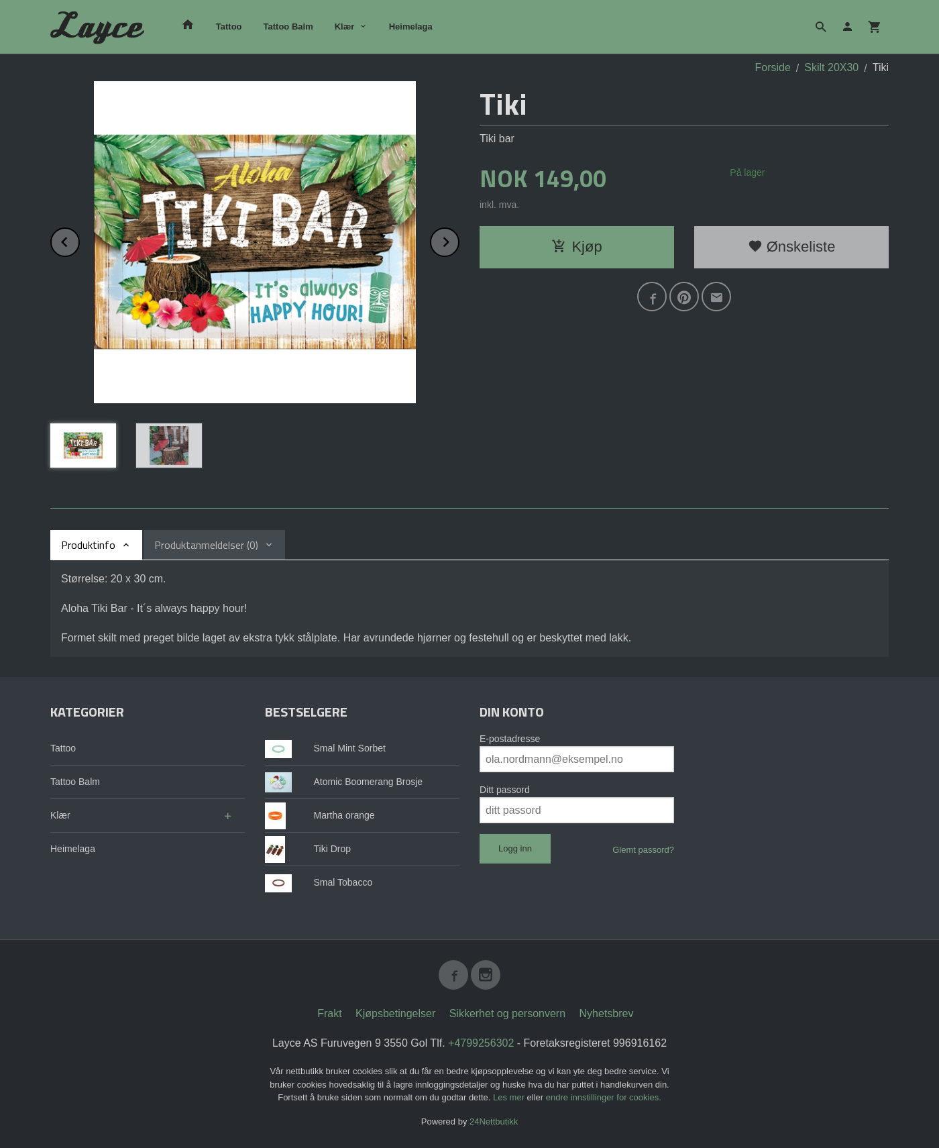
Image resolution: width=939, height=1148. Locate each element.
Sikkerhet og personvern (507, 1013)
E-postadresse (510, 738)
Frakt (329, 1013)
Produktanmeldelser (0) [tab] (206, 545)
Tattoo (229, 26)
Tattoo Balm (288, 26)
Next (458, 239)
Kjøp (576, 246)
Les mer (510, 1097)
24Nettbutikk (494, 1121)
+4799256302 (481, 1043)
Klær (345, 26)
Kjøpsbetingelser (395, 1013)
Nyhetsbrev (606, 1013)
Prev (79, 239)
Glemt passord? (643, 850)
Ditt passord (505, 789)
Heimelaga (411, 26)
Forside (773, 67)
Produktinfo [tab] (88, 545)
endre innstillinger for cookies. (603, 1097)
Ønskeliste (792, 246)
